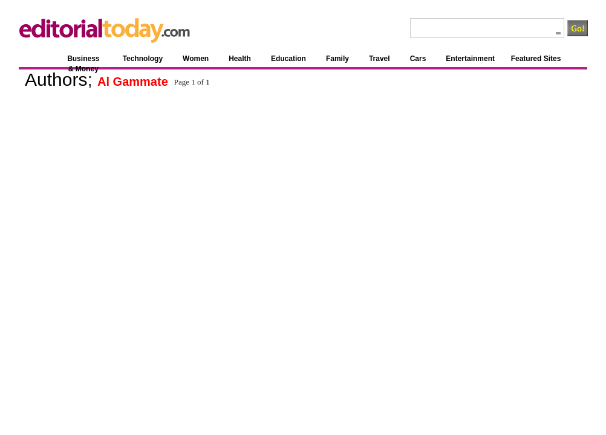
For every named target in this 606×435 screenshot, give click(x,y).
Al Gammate (132, 81)
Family (337, 58)
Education (288, 58)
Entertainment (470, 58)
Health (240, 58)
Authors (56, 79)
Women (196, 58)
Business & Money (83, 60)
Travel (379, 58)
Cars (418, 58)
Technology (143, 58)
